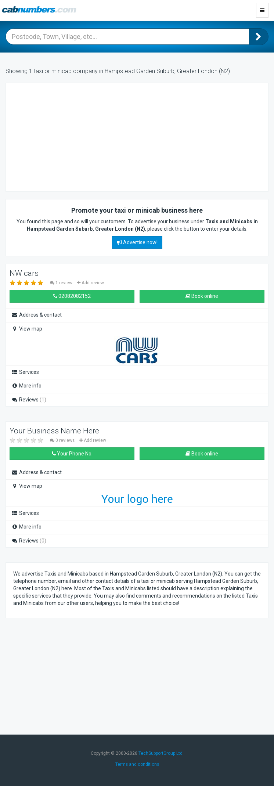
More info (26, 386)
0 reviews (63, 440)
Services (25, 372)
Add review (90, 282)
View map (26, 329)
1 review (61, 282)
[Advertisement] (72, 136)
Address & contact (36, 315)
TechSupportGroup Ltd (160, 753)
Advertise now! (137, 242)
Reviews (28, 400)
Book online (201, 296)
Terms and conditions (137, 764)
